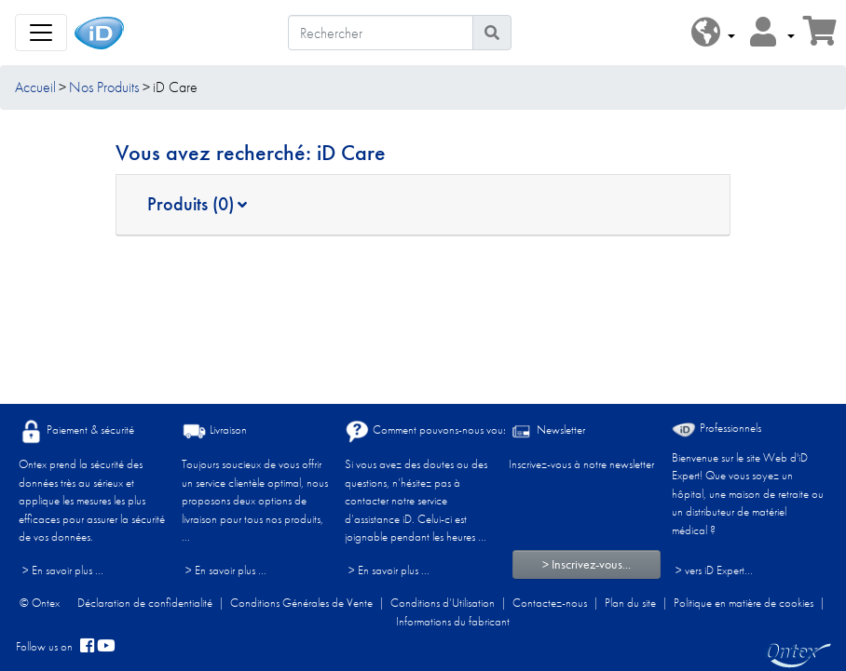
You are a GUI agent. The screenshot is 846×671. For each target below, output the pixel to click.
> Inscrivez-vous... (586, 564)
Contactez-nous (549, 603)
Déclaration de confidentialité (144, 603)
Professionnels (716, 428)
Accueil (35, 87)
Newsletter (547, 431)
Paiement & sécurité (76, 431)
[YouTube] (106, 646)
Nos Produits (104, 87)
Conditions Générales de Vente (301, 603)
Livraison (214, 431)
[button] (713, 33)
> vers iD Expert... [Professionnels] (714, 570)
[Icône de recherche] (492, 32)
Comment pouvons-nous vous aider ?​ (443, 431)
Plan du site (630, 603)
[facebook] (87, 646)
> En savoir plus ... (62, 570)
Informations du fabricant (453, 621)
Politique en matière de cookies (743, 603)
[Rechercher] (380, 32)
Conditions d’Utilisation (442, 603)
